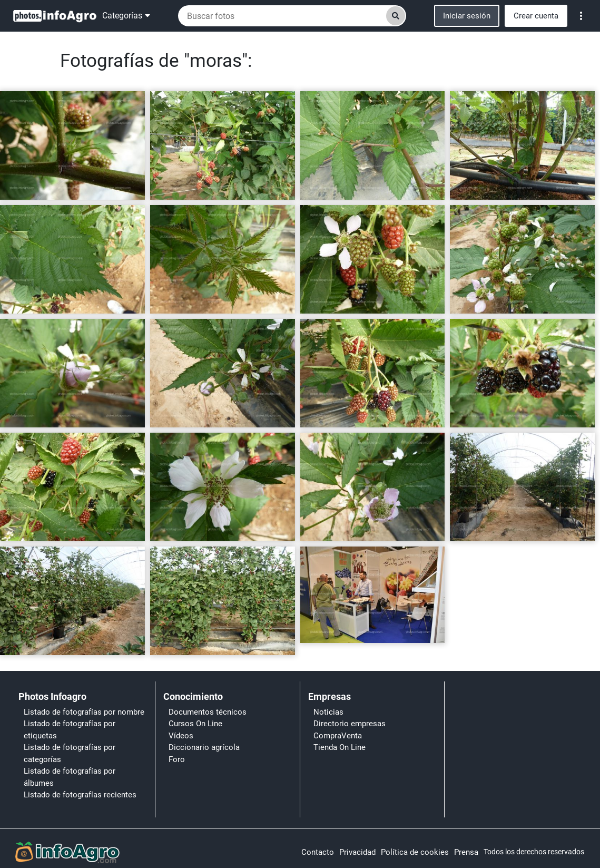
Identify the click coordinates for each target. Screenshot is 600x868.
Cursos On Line (195, 723)
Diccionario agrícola (204, 747)
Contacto (317, 852)
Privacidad (357, 852)
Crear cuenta (536, 16)
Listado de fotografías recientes (80, 794)
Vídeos (181, 735)
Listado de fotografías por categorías (69, 753)
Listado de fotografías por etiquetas (69, 729)
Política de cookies (415, 852)
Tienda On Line (339, 747)
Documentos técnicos (208, 712)
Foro (177, 759)
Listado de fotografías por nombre (84, 712)
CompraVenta (337, 735)
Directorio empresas (349, 723)
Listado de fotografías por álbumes (69, 777)
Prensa (466, 852)
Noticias (328, 712)
